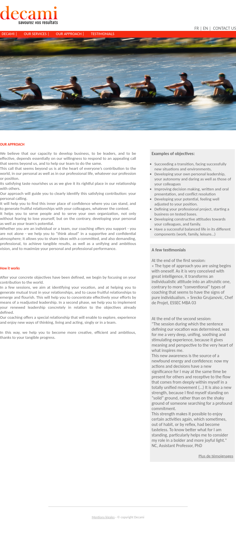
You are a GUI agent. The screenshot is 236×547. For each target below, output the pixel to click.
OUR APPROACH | (70, 34)
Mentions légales (103, 517)
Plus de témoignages (216, 455)
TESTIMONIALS (102, 34)
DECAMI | (9, 34)
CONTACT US (224, 28)
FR (196, 28)
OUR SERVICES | (36, 34)
